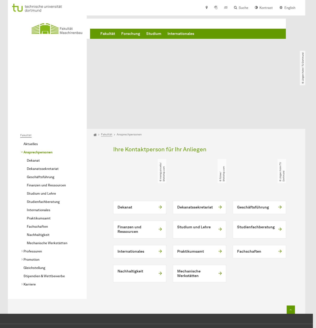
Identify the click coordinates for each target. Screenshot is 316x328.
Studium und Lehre (41, 146)
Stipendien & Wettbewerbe (44, 229)
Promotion (31, 212)
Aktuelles (31, 97)
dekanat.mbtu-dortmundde (165, 297)
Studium (153, 33)
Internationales (181, 33)
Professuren (33, 204)
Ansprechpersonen (38, 105)
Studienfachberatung (43, 154)
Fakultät (107, 33)
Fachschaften (37, 179)
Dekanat (33, 113)
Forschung (130, 33)
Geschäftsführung (40, 130)
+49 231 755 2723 (157, 291)
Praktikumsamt (39, 171)
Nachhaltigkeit (38, 187)
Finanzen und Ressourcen (46, 138)
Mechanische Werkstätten (47, 196)
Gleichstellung (34, 221)
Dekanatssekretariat (43, 121)
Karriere (30, 237)
